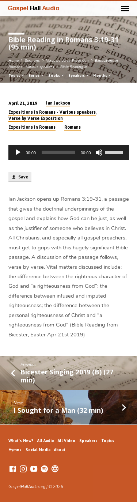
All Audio (45, 440)
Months (102, 75)
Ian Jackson (58, 103)
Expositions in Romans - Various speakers (52, 112)
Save (19, 177)
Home (13, 60)
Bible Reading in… (75, 66)
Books (56, 75)
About (59, 450)
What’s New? (20, 440)
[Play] (18, 152)
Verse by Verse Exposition (67, 60)
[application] (68, 152)
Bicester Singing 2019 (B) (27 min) (66, 375)
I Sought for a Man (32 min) (58, 410)
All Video (66, 440)
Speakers (79, 75)
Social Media (38, 450)
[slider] (58, 152)
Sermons (32, 60)
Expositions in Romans (32, 127)
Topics (16, 75)
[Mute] (99, 152)
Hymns (15, 450)
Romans (72, 127)
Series (36, 75)
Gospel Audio (34, 8)
